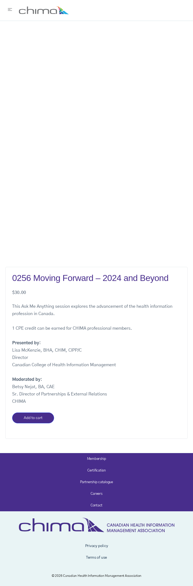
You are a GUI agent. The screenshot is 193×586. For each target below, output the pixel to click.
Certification (96, 470)
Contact (96, 505)
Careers (96, 494)
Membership (96, 459)
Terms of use (96, 557)
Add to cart (33, 418)
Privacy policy (96, 546)
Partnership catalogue (96, 482)
